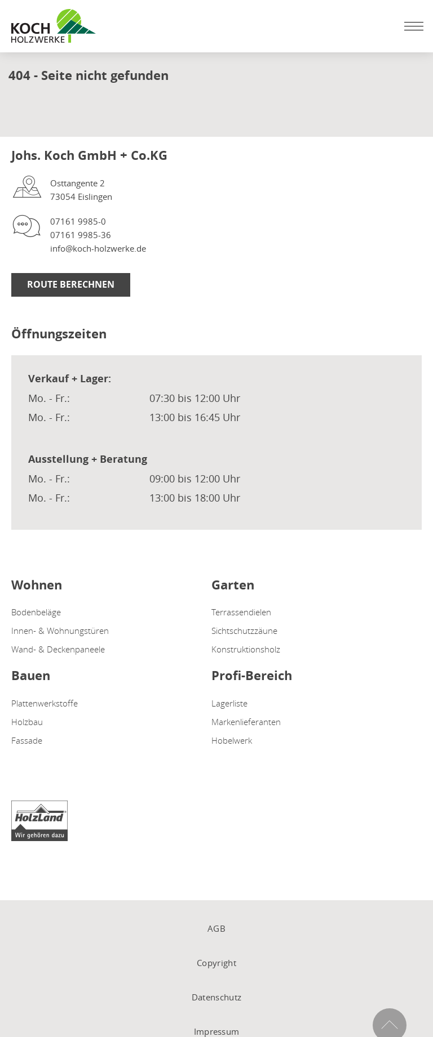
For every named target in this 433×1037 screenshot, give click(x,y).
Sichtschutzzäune (244, 630)
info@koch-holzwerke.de (98, 248)
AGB (216, 928)
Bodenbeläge (36, 612)
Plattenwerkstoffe (44, 703)
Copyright (216, 962)
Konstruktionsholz (245, 649)
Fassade (26, 740)
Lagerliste (229, 703)
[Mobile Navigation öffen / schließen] (411, 26)
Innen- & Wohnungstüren (60, 630)
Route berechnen (70, 284)
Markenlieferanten (246, 721)
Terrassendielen (241, 612)
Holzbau (27, 721)
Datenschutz (216, 997)
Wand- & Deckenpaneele (58, 649)
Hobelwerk (231, 740)
